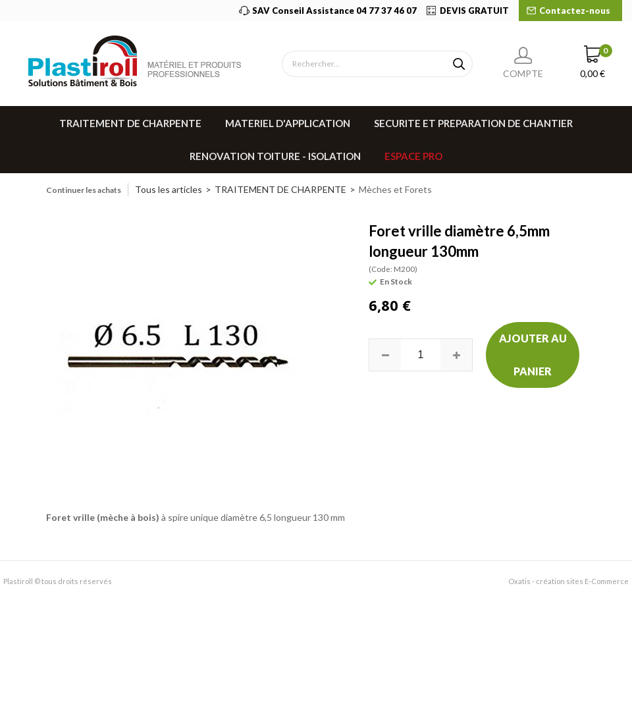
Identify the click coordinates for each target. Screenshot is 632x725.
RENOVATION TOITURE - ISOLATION (275, 156)
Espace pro (413, 156)
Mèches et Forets (395, 189)
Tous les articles (168, 189)
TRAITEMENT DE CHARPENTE (130, 123)
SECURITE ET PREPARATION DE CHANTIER (473, 123)
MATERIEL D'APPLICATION (287, 123)
